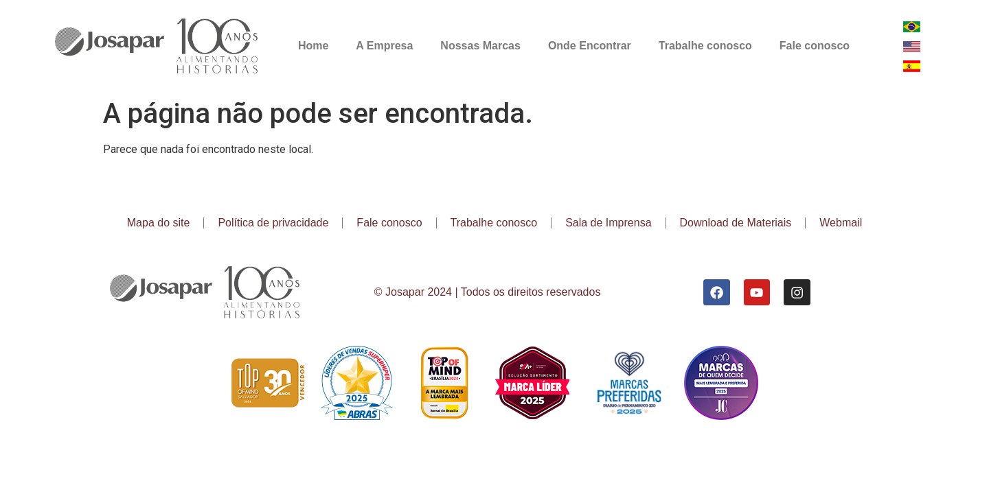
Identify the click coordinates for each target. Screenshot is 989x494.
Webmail (840, 222)
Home (313, 45)
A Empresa (384, 45)
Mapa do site (158, 222)
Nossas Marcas (480, 45)
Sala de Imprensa (608, 222)
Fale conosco (815, 45)
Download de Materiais (736, 222)
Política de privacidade (273, 222)
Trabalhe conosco (705, 45)
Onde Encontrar (589, 45)
